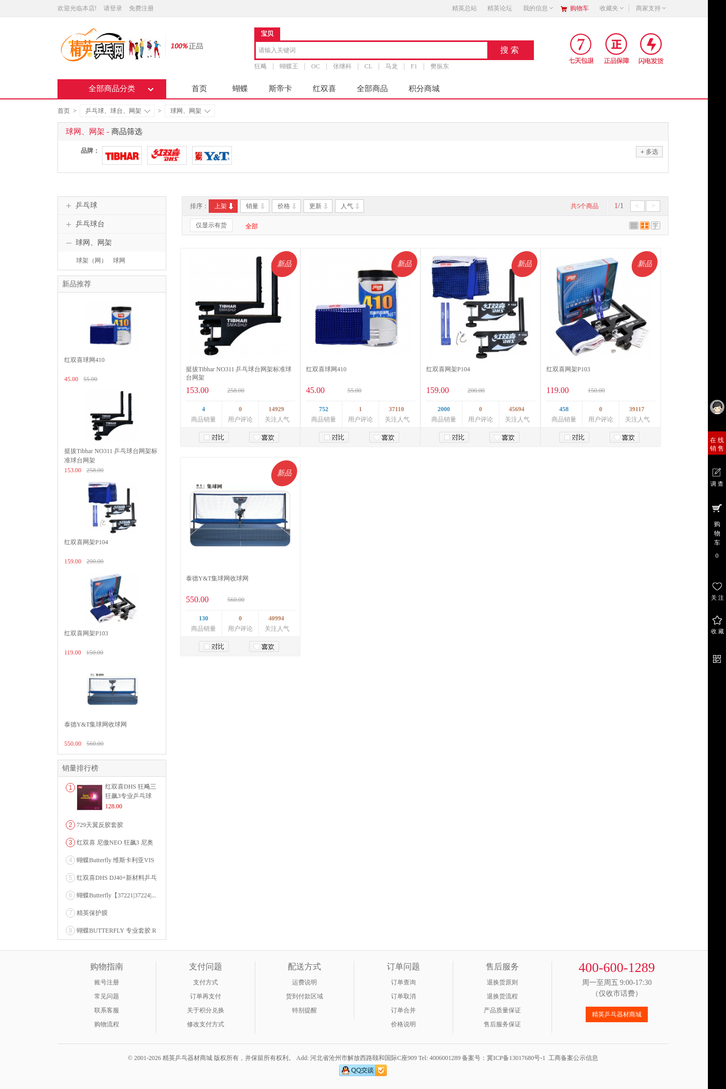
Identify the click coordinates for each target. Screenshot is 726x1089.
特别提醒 (304, 1010)
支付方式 (205, 982)
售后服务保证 (502, 1024)
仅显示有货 (211, 225)
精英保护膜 (92, 913)
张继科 (342, 66)
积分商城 (424, 88)
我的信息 (538, 8)
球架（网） (91, 260)
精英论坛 (499, 8)
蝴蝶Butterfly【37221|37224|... (116, 895)
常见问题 (106, 996)
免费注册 (141, 8)
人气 (351, 206)
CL (368, 66)
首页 (199, 88)
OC (315, 66)
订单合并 (403, 1010)
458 (564, 409)
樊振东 (439, 66)
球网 (119, 260)
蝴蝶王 (289, 66)
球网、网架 (190, 110)
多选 (649, 151)
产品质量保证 (502, 1010)
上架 (224, 206)
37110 (396, 409)
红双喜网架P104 (448, 369)
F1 (414, 66)
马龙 (391, 66)
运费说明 (304, 982)
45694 (517, 409)
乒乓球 (80, 205)
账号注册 (106, 982)
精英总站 (464, 8)
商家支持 (651, 8)
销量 (256, 206)
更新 (319, 206)
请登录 (113, 8)
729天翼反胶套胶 (100, 825)
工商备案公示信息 (573, 1058)
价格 (288, 206)
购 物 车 (717, 530)
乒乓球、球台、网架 (117, 110)
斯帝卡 (280, 88)
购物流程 (106, 1024)
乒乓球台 (84, 224)
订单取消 (403, 996)
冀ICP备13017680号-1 (516, 1058)
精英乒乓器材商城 (617, 1014)
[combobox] (371, 51)
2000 (444, 409)
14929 (276, 409)
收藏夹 (612, 8)
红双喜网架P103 (568, 369)
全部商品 (372, 88)
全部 (251, 226)
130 (203, 618)
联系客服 (106, 1010)
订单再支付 (205, 996)
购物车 (579, 8)
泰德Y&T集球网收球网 (217, 578)
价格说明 (403, 1024)
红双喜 (324, 88)
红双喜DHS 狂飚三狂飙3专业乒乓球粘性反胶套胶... (130, 796)
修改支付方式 (205, 1024)
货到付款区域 (304, 996)
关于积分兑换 (205, 1010)
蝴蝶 (240, 88)
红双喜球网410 (326, 369)
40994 (276, 618)
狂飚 (260, 66)
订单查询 (403, 982)
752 (323, 409)
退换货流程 (502, 996)
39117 (636, 409)
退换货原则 (502, 982)
